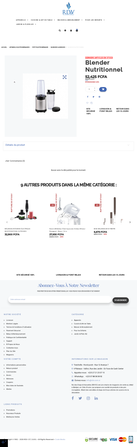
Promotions (10, 410)
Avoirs (8, 375)
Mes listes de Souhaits (14, 386)
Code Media (60, 439)
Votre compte (12, 359)
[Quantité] (90, 89)
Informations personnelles (16, 365)
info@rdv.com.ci (93, 380)
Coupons (9, 382)
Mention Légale (12, 324)
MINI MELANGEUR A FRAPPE (104, 229)
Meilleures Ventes (13, 417)
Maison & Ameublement (69, 20)
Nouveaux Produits (13, 413)
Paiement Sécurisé (13, 331)
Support (9, 341)
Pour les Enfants (94, 20)
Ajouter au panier (103, 89)
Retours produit (12, 368)
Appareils (21, 20)
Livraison (9, 320)
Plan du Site (10, 351)
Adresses (9, 379)
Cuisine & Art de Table (42, 20)
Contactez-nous (12, 348)
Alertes (9, 389)
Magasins (10, 355)
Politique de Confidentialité (16, 337)
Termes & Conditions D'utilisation (18, 327)
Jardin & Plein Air (25, 24)
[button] (130, 222)
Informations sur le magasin (90, 359)
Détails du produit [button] (15, 145)
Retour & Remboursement (15, 334)
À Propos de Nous (13, 344)
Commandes (11, 372)
